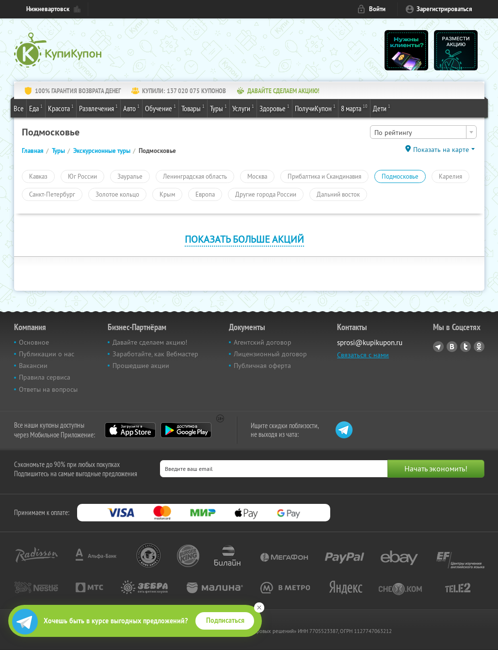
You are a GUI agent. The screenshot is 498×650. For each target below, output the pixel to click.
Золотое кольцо (117, 194)
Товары (193, 107)
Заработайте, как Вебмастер (155, 354)
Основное (34, 342)
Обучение (160, 107)
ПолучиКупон (315, 107)
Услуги (243, 107)
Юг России (82, 176)
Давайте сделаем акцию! (149, 342)
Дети (381, 107)
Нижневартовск (47, 9)
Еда (36, 107)
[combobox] (423, 132)
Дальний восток (338, 194)
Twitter (465, 346)
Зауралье (130, 176)
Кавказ (38, 176)
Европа (205, 194)
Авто (131, 107)
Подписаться (225, 620)
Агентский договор (262, 342)
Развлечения (98, 107)
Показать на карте (441, 149)
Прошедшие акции (140, 365)
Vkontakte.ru (452, 346)
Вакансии (33, 365)
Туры (218, 107)
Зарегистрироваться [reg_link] (444, 9)
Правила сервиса (44, 377)
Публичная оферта (262, 365)
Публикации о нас (46, 354)
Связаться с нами (363, 354)
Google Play (186, 430)
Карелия (450, 176)
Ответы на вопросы (48, 389)
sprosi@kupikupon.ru (369, 342)
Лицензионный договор (270, 354)
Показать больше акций (244, 239)
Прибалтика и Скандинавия (324, 176)
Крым (167, 194)
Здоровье (274, 107)
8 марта (354, 107)
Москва (257, 176)
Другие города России (265, 194)
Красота (61, 107)
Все (19, 108)
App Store (130, 430)
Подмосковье (400, 176)
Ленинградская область (195, 176)
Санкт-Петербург (52, 194)
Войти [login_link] (377, 9)
